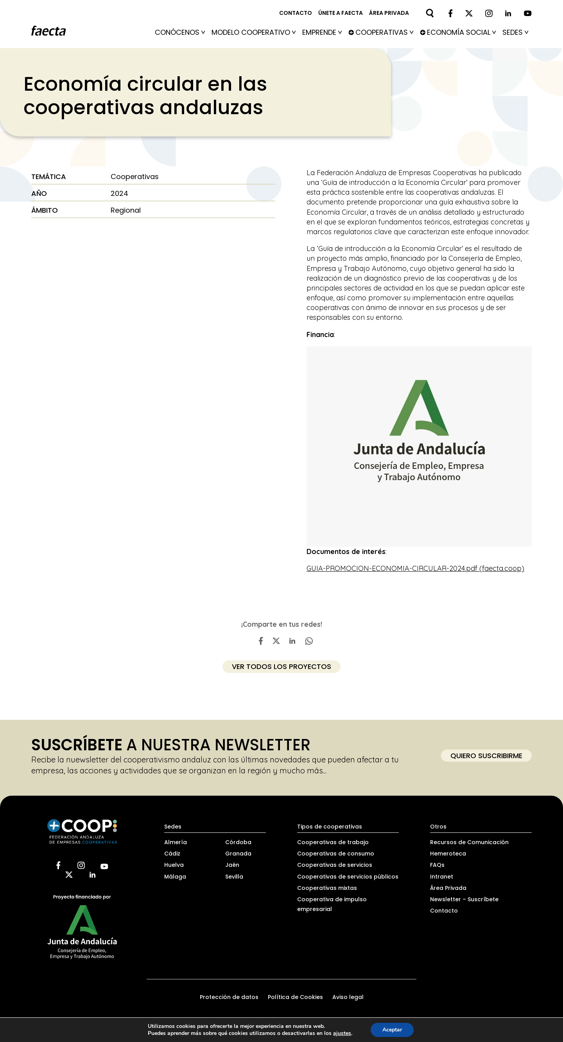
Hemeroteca (448, 853)
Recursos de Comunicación (469, 842)
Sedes (515, 32)
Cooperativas (384, 32)
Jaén (232, 865)
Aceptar (392, 1029)
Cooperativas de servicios (334, 865)
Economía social (461, 32)
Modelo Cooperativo (254, 32)
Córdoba (238, 842)
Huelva (174, 865)
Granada (238, 853)
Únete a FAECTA (340, 13)
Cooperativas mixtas (327, 888)
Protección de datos (229, 997)
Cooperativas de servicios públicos (347, 877)
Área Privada (448, 888)
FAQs (437, 865)
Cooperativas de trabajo (333, 842)
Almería (175, 842)
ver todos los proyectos (281, 666)
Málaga (175, 877)
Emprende (322, 32)
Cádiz (172, 853)
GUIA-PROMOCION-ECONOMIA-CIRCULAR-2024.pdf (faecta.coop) (415, 568)
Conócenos (180, 32)
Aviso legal (348, 997)
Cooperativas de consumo (335, 853)
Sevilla (234, 877)
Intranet (441, 877)
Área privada (389, 13)
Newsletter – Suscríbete (464, 899)
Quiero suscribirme (486, 755)
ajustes (342, 1033)
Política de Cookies (295, 997)
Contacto (295, 13)
